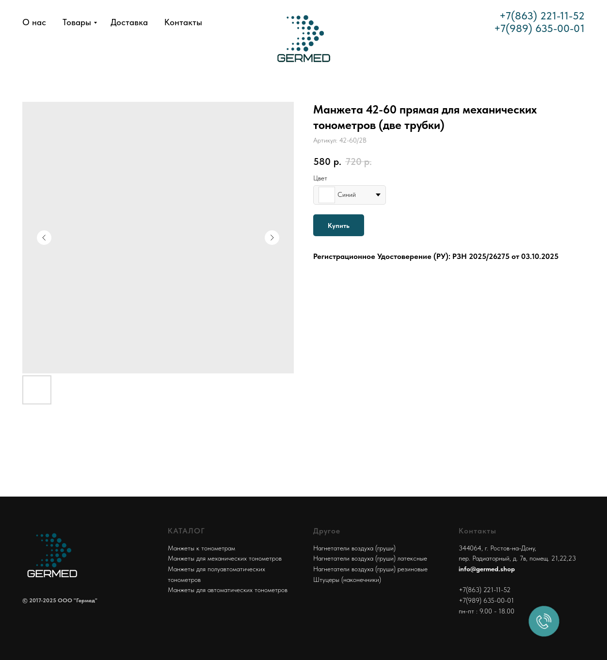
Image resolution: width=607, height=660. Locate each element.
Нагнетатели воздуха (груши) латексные (370, 558)
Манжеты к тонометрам (201, 548)
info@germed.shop (487, 569)
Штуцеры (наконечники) (347, 579)
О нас (34, 22)
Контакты (183, 22)
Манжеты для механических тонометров (225, 558)
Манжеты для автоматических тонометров (228, 590)
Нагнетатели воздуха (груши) (354, 548)
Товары (77, 22)
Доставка (129, 22)
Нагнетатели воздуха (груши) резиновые (370, 569)
